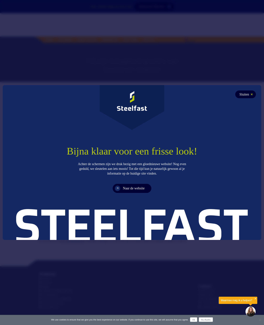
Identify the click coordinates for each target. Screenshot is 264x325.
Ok (193, 319)
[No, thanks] (259, 320)
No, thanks (206, 319)
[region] (222, 306)
